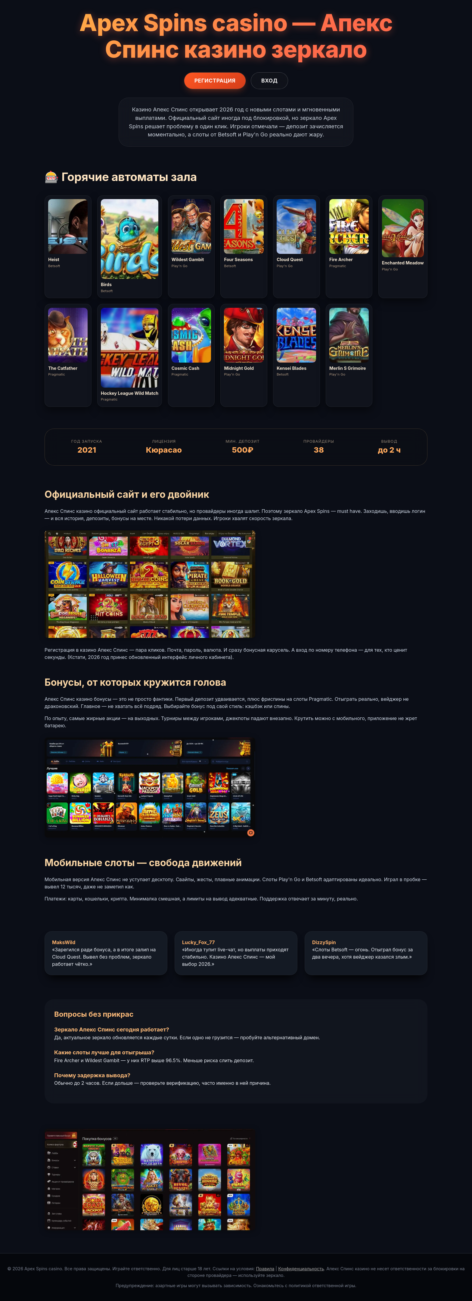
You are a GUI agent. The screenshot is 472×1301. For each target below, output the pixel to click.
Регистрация (214, 80)
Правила (265, 1268)
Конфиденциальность (301, 1268)
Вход (269, 80)
